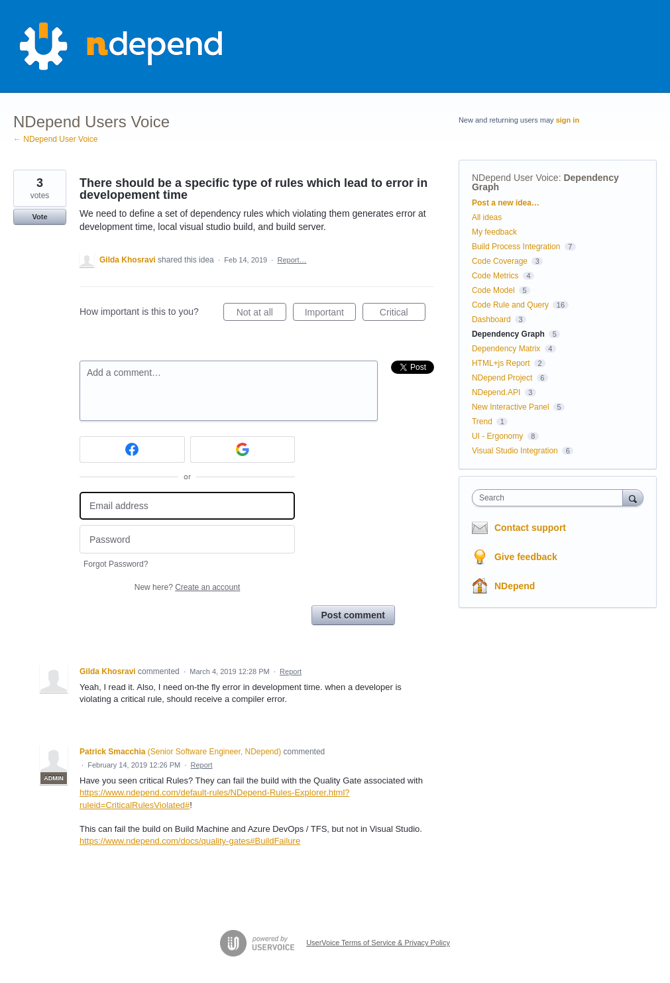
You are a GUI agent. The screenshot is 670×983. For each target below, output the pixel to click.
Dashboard (491, 319)
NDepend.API (496, 392)
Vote (39, 217)
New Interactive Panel (510, 407)
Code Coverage (500, 261)
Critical (402, 314)
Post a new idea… (505, 202)
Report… (291, 260)
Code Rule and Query (510, 305)
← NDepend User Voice (55, 139)
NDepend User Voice (515, 177)
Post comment (353, 615)
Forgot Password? (116, 564)
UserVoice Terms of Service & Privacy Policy (378, 943)
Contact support (530, 527)
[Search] (632, 497)
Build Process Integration (516, 246)
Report (291, 671)
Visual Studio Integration (515, 450)
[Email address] (187, 506)
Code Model (493, 290)
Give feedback (525, 556)
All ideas (487, 217)
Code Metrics (495, 275)
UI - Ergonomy (497, 436)
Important (330, 314)
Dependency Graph (508, 334)
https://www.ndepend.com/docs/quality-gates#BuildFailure (190, 841)
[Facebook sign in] (132, 449)
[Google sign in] (243, 449)
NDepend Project (502, 377)
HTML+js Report (501, 363)
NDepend (514, 586)
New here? (187, 587)
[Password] (187, 539)
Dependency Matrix (506, 348)
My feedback (494, 232)
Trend (482, 421)
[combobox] (550, 497)
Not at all (261, 314)
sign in (567, 120)
